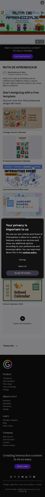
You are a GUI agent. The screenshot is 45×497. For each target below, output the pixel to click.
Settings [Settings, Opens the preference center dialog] (22, 260)
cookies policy (30, 252)
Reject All (23, 266)
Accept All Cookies (23, 273)
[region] (22, 248)
